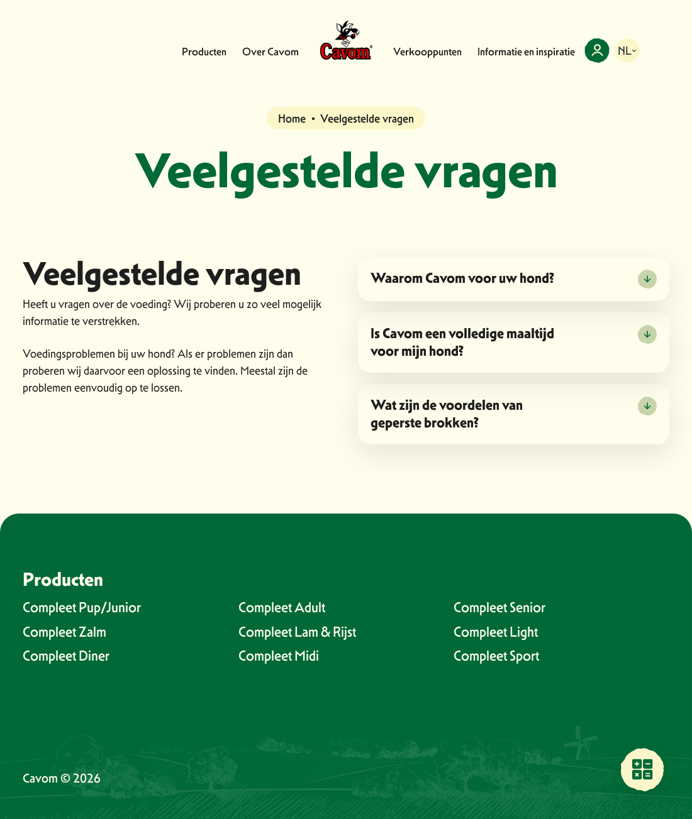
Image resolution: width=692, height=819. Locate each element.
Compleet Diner (66, 655)
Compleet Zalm (64, 632)
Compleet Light (496, 632)
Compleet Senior (499, 607)
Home (292, 118)
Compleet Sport (496, 655)
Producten (204, 51)
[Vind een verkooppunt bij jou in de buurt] (642, 769)
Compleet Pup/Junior (82, 607)
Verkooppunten (427, 51)
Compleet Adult (281, 607)
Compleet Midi (278, 655)
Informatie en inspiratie (526, 51)
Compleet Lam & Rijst (297, 632)
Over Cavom (270, 51)
